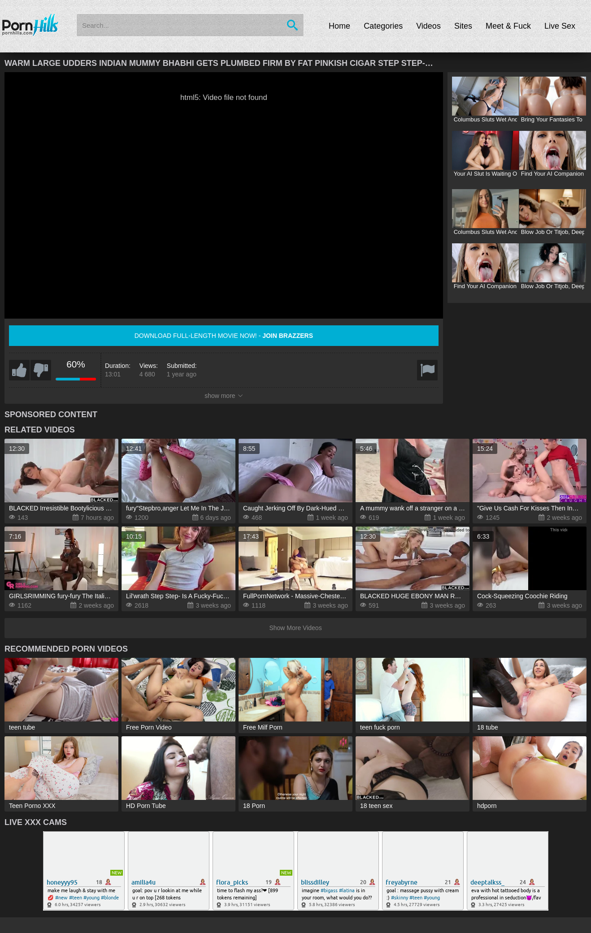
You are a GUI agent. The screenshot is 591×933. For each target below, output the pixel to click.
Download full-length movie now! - (224, 335)
